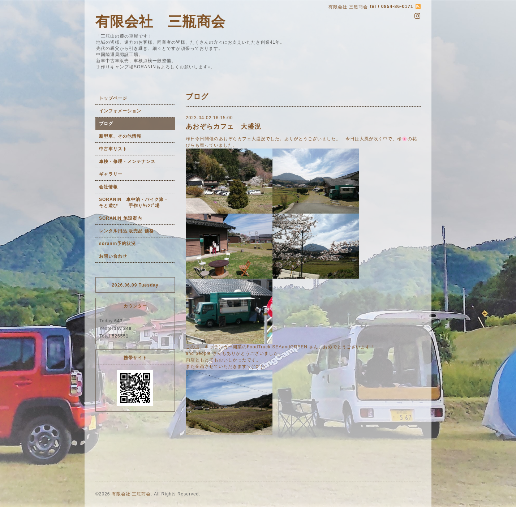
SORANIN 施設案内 (120, 218)
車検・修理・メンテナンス (127, 161)
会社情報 (108, 186)
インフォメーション (120, 110)
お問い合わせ (113, 256)
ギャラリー (110, 174)
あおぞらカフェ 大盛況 (223, 126)
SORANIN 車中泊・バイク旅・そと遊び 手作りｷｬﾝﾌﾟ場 (133, 202)
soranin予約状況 (117, 243)
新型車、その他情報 (120, 136)
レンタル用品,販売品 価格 (126, 230)
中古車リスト (113, 148)
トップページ (113, 98)
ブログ (106, 123)
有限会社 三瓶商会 (160, 21)
